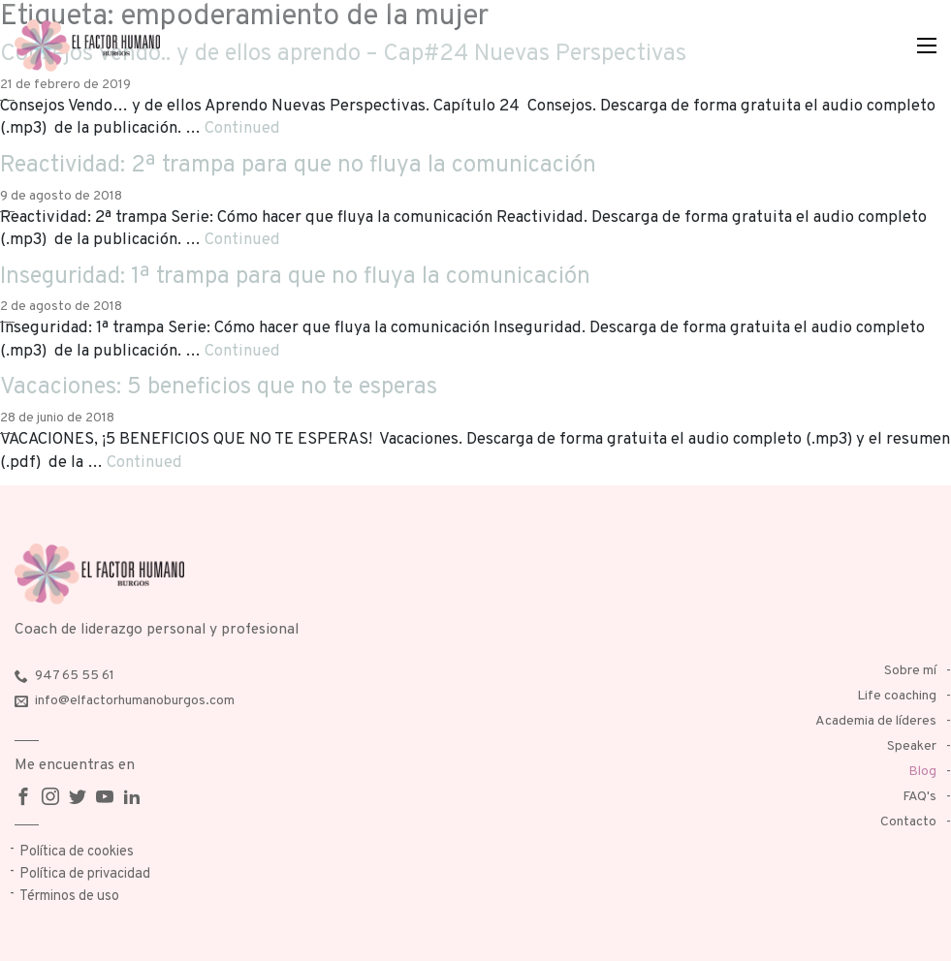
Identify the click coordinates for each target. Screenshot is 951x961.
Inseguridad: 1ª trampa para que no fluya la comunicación (295, 277)
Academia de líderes (875, 721)
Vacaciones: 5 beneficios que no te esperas (218, 387)
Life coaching (896, 696)
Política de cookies (76, 852)
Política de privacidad (84, 874)
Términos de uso (69, 896)
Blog (922, 771)
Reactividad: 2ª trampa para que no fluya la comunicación (298, 165)
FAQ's (919, 797)
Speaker (911, 746)
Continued (242, 128)
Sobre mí (910, 671)
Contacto (908, 822)
